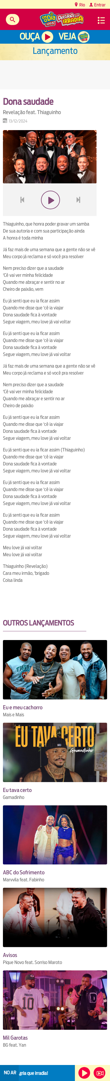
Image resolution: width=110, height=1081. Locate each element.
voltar (20, 214)
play (50, 214)
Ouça (29, 36)
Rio (81, 4)
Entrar (99, 4)
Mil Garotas (15, 1038)
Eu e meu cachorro (22, 707)
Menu (101, 20)
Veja (67, 36)
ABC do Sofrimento (23, 872)
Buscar (12, 19)
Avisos (10, 955)
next (79, 214)
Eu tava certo (17, 790)
